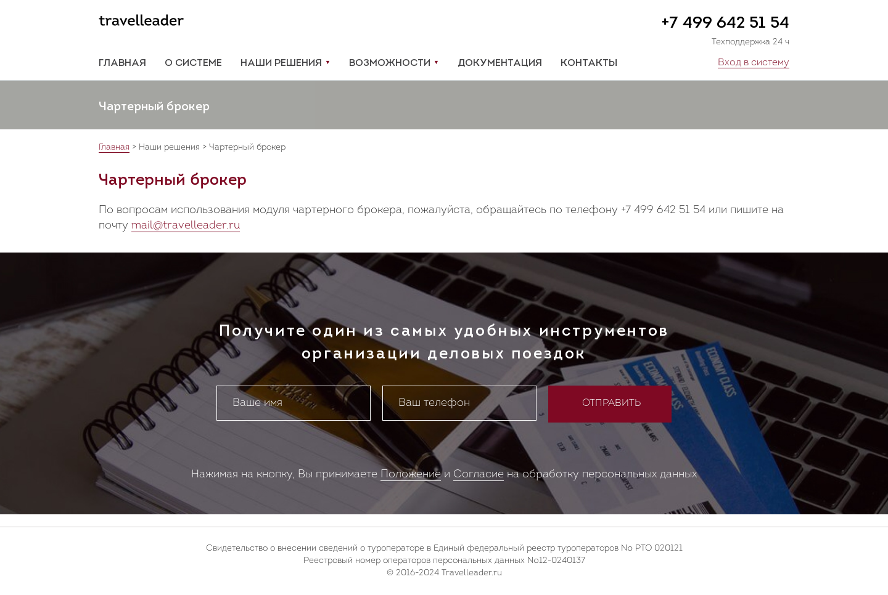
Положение (410, 474)
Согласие (478, 474)
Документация (500, 63)
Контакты (589, 63)
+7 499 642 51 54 (725, 23)
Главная (122, 63)
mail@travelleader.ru (185, 226)
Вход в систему (753, 63)
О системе (193, 63)
